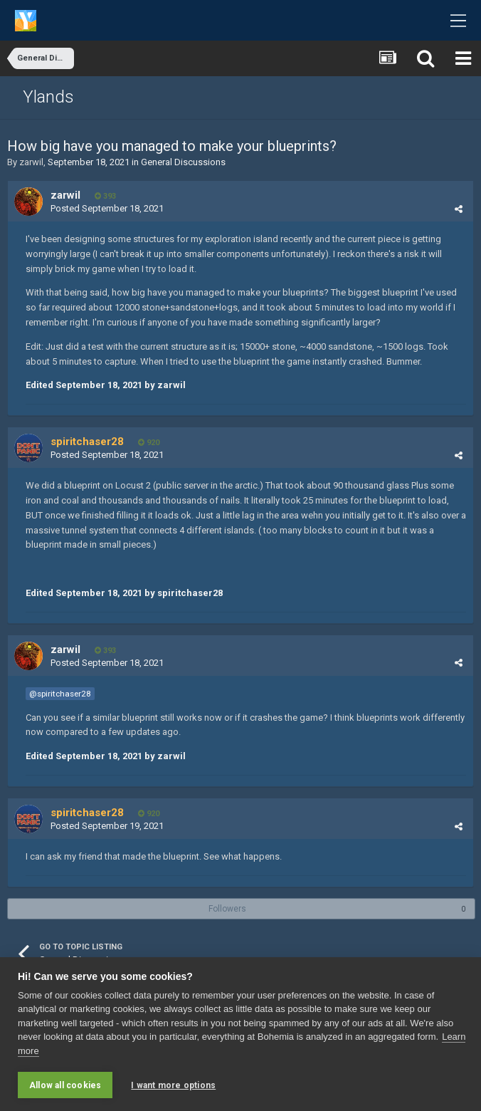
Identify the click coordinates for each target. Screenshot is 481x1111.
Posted (107, 208)
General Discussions (183, 162)
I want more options (173, 1085)
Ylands (48, 97)
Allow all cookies (65, 1085)
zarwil (31, 162)
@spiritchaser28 (60, 694)
